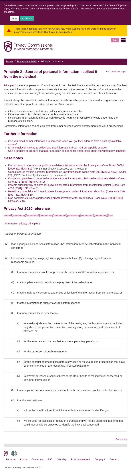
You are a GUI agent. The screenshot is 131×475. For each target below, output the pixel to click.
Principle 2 (10, 85)
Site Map (61, 459)
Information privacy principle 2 (22, 223)
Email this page (118, 71)
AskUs (23, 459)
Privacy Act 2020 (27, 61)
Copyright (100, 459)
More (14, 18)
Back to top (121, 439)
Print (107, 71)
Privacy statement (80, 459)
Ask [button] (115, 40)
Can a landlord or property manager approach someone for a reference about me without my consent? (67, 150)
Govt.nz (114, 459)
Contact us (37, 459)
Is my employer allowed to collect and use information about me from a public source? (57, 147)
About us (10, 459)
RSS (49, 459)
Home (9, 61)
